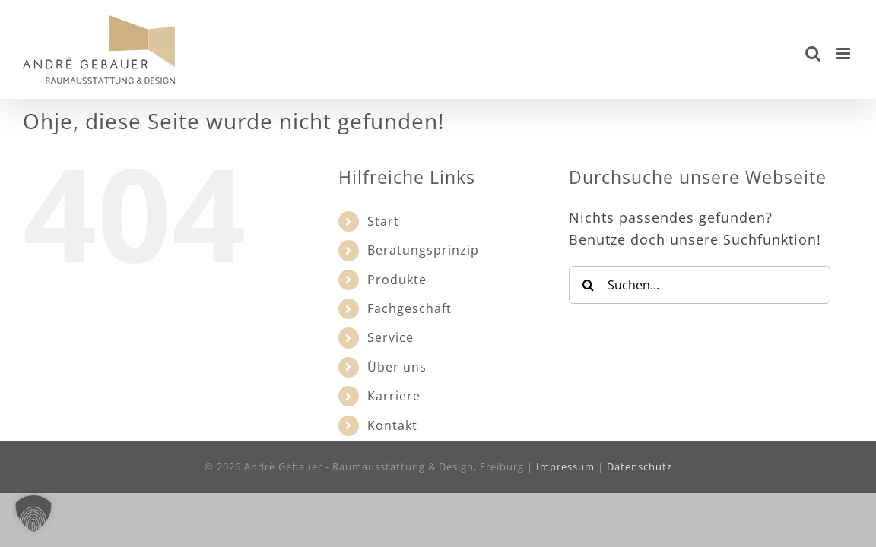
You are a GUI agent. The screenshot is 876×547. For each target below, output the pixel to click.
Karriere (394, 395)
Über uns (397, 367)
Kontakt (392, 425)
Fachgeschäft (409, 308)
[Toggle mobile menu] (844, 54)
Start (383, 221)
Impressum (565, 466)
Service (390, 337)
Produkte (397, 279)
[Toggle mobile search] (813, 54)
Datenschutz (639, 466)
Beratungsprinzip (423, 250)
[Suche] (588, 285)
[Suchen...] (699, 285)
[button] (33, 513)
